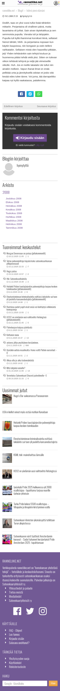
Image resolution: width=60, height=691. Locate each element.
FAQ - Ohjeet (15, 630)
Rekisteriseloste (17, 666)
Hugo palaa (12, 271)
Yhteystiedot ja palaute (20, 588)
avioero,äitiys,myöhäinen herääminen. (23, 342)
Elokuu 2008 (12, 202)
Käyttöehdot (15, 662)
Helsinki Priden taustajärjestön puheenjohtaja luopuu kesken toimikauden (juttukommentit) (32, 288)
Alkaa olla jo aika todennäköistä (20, 360)
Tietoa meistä (16, 592)
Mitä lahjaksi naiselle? (16, 368)
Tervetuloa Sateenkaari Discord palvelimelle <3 (27, 375)
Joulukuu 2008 (13, 198)
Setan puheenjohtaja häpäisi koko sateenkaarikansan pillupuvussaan (29, 262)
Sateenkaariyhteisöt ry (20, 600)
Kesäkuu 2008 (13, 209)
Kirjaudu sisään (30, 138)
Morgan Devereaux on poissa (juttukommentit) (26, 253)
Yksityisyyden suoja (19, 658)
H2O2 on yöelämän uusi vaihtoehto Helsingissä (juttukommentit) (26, 318)
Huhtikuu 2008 (13, 217)
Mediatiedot (15, 596)
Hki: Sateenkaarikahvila (17, 278)
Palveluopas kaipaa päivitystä (19, 327)
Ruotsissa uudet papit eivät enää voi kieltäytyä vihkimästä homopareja (31, 308)
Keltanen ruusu (13, 335)
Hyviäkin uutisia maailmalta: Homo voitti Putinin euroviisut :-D (32, 351)
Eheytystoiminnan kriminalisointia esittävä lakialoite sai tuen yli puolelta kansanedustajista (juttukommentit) (32, 298)
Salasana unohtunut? (19, 642)
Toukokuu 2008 (14, 213)
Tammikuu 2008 (14, 227)
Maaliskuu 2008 (14, 220)
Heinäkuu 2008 (14, 205)
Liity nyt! (39, 145)
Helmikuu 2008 (14, 224)
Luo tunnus (14, 634)
